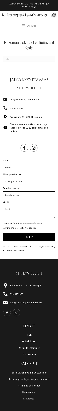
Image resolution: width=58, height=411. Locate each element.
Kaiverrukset (29, 392)
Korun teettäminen (29, 348)
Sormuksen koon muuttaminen (29, 372)
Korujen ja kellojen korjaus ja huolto (29, 379)
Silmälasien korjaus (29, 385)
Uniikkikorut (29, 341)
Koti (29, 335)
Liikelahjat (29, 398)
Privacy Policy (49, 247)
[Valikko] (29, 26)
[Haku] (29, 59)
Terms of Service (12, 250)
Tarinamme (29, 354)
